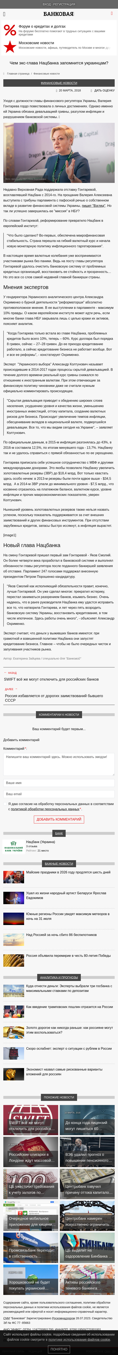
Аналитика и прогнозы (59, 977)
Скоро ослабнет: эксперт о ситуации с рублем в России (69, 1048)
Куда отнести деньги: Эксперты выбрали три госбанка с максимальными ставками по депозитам (69, 988)
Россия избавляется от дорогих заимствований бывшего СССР (54, 698)
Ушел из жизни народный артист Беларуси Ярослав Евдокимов (66, 895)
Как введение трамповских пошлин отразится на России (69, 1007)
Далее (11, 689)
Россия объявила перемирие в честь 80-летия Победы (68, 955)
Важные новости (59, 863)
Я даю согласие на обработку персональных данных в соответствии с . (61, 807)
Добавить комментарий (59, 819)
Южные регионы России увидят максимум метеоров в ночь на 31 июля (67, 916)
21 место (43, 850)
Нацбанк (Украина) (40, 842)
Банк (59, 833)
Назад (10, 672)
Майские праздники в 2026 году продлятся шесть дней (68, 872)
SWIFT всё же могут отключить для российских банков (51, 679)
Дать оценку (105, 90)
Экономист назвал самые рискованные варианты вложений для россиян (64, 1072)
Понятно (59, 1349)
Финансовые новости (59, 83)
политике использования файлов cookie (79, 1339)
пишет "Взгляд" (93, 205)
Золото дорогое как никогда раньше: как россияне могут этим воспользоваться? (69, 1030)
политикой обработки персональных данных (45, 809)
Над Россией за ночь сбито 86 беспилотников (61, 935)
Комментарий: (15, 748)
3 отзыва (31, 846)
